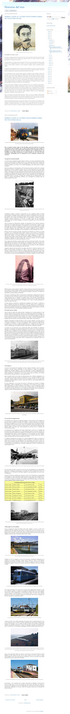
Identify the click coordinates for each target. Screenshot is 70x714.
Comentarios (50, 93)
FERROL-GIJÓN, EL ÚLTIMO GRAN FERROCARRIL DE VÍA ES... (55, 48)
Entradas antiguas (39, 699)
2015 (49, 78)
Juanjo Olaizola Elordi (51, 25)
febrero (50, 63)
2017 (49, 74)
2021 (49, 67)
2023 (49, 36)
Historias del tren (14, 7)
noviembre (51, 41)
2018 (49, 72)
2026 (49, 31)
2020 (49, 69)
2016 (49, 76)
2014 (49, 79)
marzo (50, 62)
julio (50, 55)
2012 (49, 83)
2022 (49, 38)
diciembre (51, 40)
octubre (50, 43)
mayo (50, 58)
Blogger (41, 711)
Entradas (49, 91)
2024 (49, 35)
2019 (49, 71)
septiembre (51, 45)
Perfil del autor (13, 10)
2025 (49, 33)
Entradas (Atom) (27, 703)
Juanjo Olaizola (13, 110)
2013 (49, 81)
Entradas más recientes (10, 699)
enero (50, 65)
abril (50, 60)
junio (50, 56)
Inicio (7, 10)
